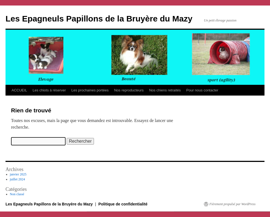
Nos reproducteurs (129, 90)
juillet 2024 (17, 179)
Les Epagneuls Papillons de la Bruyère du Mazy (99, 18)
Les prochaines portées (90, 90)
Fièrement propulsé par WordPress (232, 204)
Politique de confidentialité (122, 204)
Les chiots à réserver (49, 90)
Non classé (17, 194)
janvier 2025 (18, 174)
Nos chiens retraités (165, 90)
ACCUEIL (19, 90)
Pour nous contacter (202, 90)
